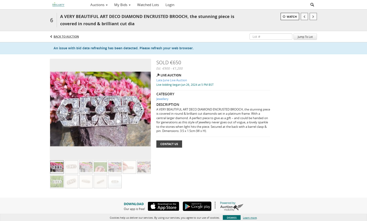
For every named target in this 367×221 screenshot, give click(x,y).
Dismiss (232, 217)
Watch (292, 17)
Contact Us (169, 144)
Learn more (250, 217)
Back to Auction (66, 37)
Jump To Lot (305, 37)
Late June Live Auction (171, 80)
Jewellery (162, 99)
